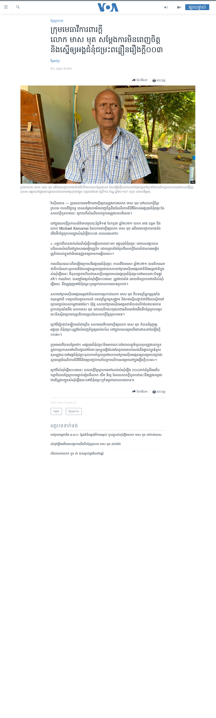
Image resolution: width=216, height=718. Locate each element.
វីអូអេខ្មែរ (55, 61)
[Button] (140, 80)
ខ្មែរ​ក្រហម (57, 21)
